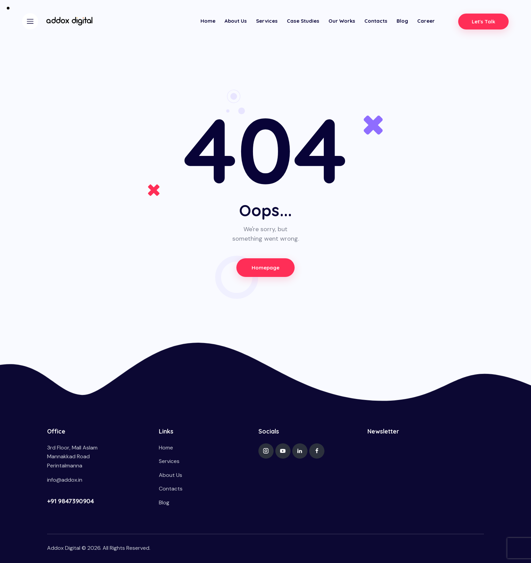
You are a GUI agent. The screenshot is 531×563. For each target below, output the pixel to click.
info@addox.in (64, 479)
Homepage (266, 267)
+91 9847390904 (70, 501)
